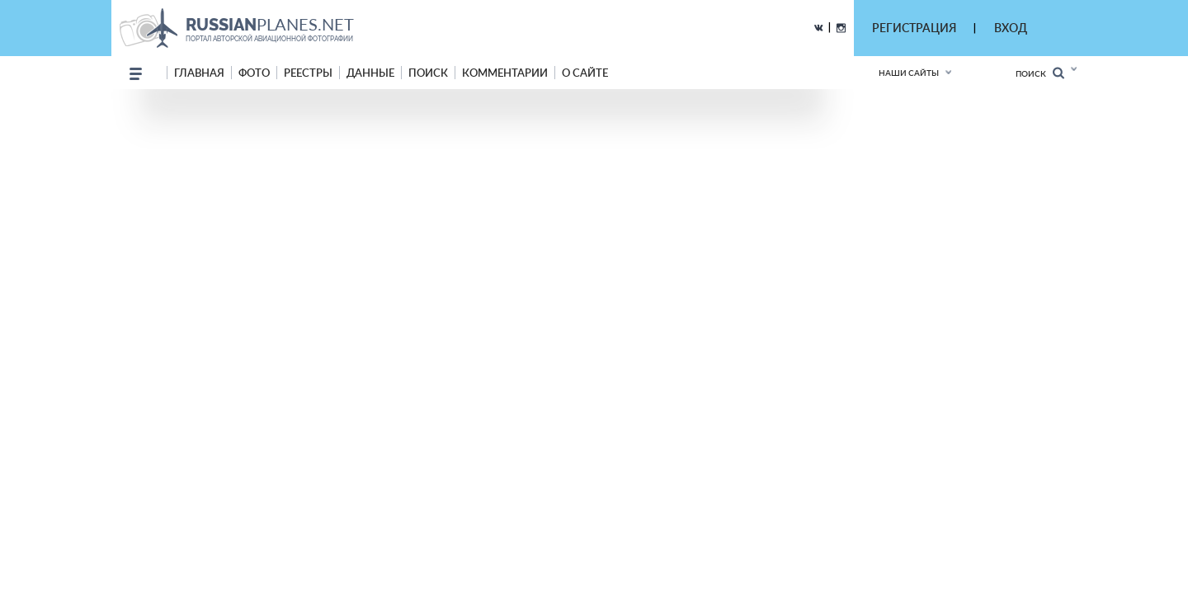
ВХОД (1010, 28)
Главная (199, 72)
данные (370, 72)
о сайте (585, 72)
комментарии (505, 72)
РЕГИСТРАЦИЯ (914, 28)
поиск (428, 72)
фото (254, 72)
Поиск (1040, 73)
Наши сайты (909, 73)
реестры (308, 72)
